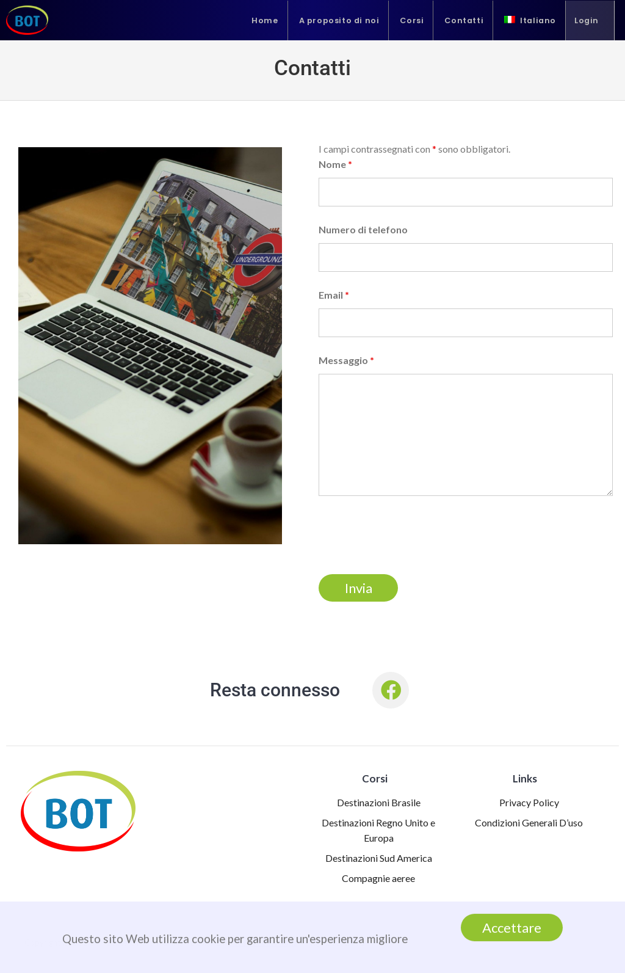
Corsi (412, 20)
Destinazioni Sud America (378, 858)
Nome (335, 164)
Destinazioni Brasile (379, 802)
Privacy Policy (529, 802)
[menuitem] (530, 20)
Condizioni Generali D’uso (529, 822)
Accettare (511, 928)
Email (334, 295)
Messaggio (346, 360)
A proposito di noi (339, 20)
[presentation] (411, 535)
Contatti (463, 20)
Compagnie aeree (378, 878)
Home (264, 20)
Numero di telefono (363, 229)
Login (586, 20)
